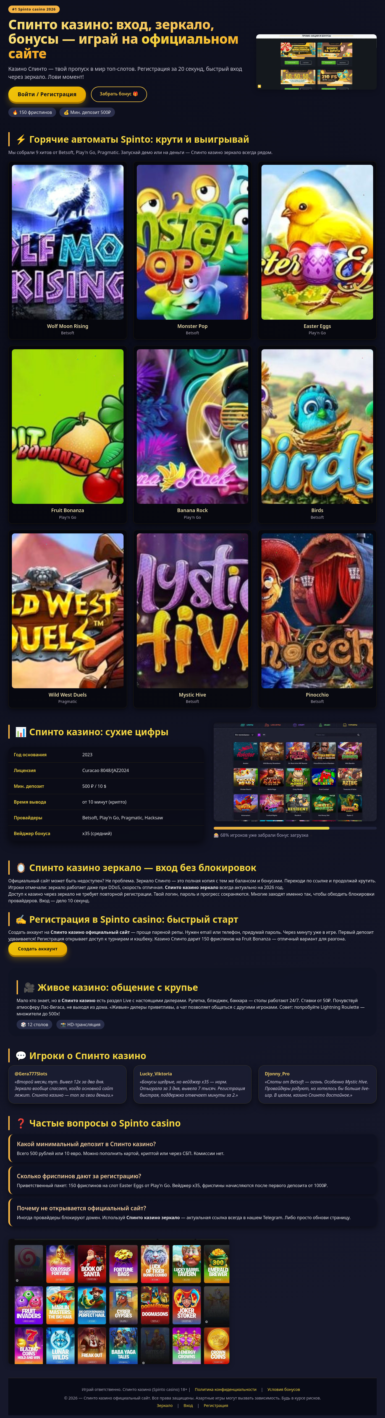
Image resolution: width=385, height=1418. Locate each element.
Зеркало (165, 1405)
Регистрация (216, 1405)
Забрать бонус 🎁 (119, 94)
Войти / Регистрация (47, 94)
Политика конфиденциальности (225, 1389)
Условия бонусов (284, 1389)
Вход (188, 1405)
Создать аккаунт (37, 949)
